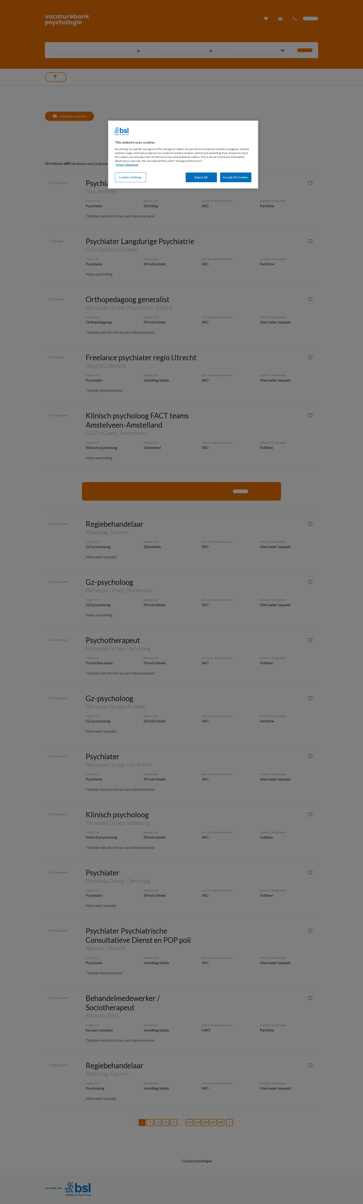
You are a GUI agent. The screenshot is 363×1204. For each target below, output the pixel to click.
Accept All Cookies (235, 177)
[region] (183, 154)
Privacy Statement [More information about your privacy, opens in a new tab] (127, 164)
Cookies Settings (130, 177)
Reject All (201, 177)
